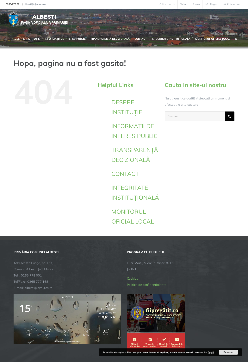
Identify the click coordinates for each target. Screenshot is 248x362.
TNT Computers (55, 347)
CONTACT (125, 173)
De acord (228, 352)
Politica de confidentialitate (146, 251)
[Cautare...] (195, 116)
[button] (236, 38)
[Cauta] (229, 116)
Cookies (132, 245)
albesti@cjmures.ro (35, 4)
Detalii (211, 352)
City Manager (74, 347)
